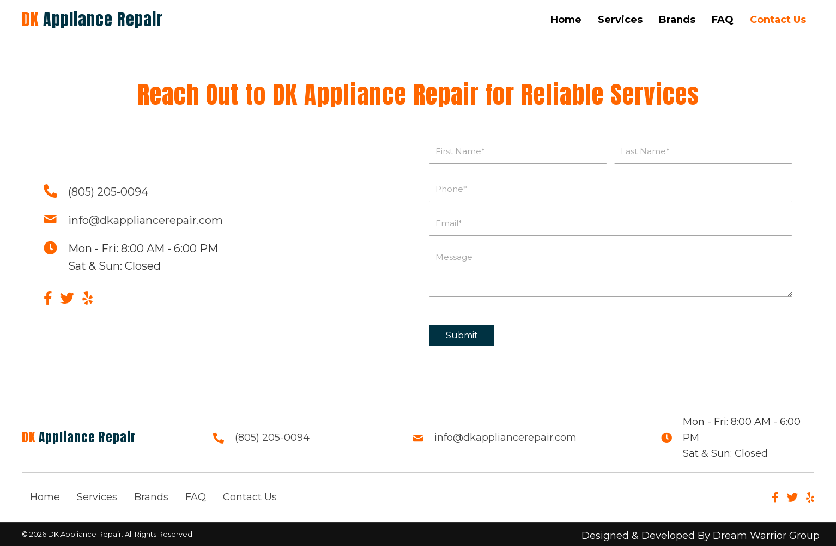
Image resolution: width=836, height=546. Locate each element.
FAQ (195, 497)
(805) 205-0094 (108, 191)
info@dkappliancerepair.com (145, 220)
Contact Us (250, 497)
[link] (566, 20)
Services (97, 497)
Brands (151, 497)
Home (45, 497)
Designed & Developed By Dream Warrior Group (700, 536)
